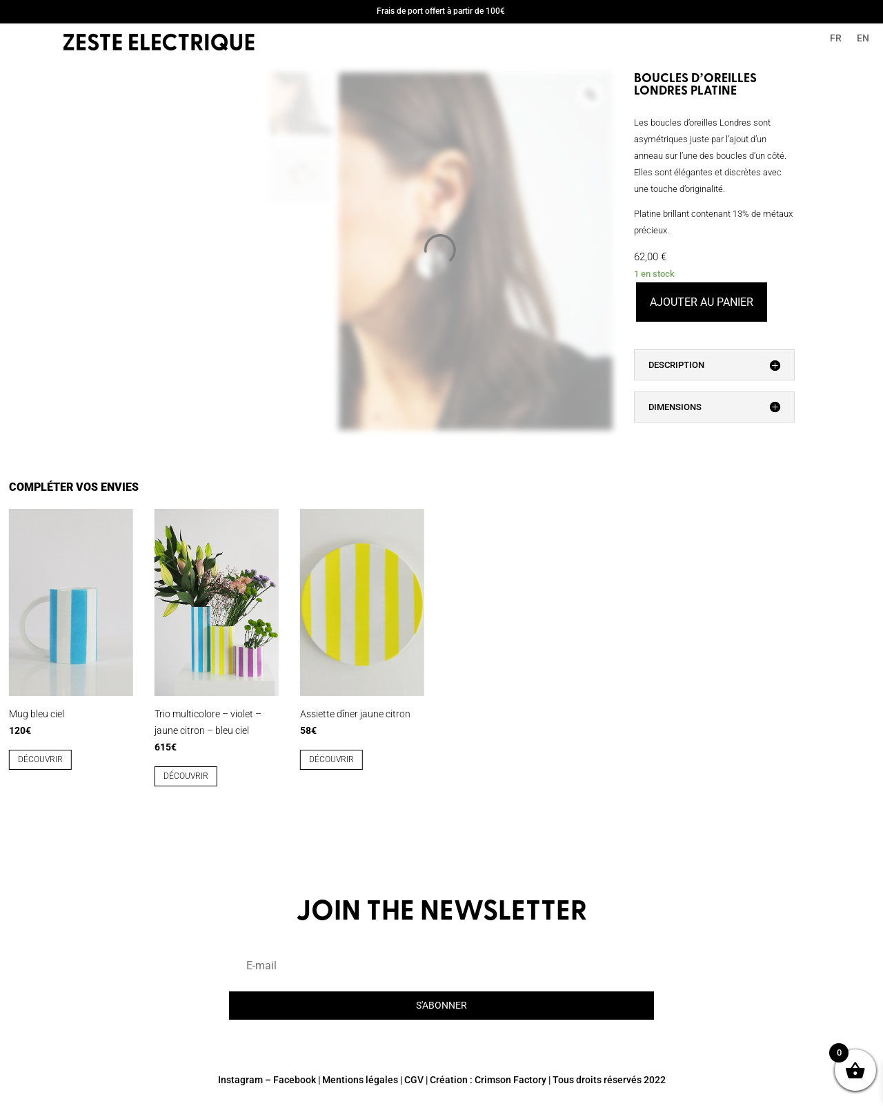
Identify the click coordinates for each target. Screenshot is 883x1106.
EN (863, 38)
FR (836, 38)
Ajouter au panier (701, 302)
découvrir (40, 759)
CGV (414, 1079)
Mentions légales (360, 1079)
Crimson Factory (510, 1079)
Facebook (294, 1079)
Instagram (240, 1079)
